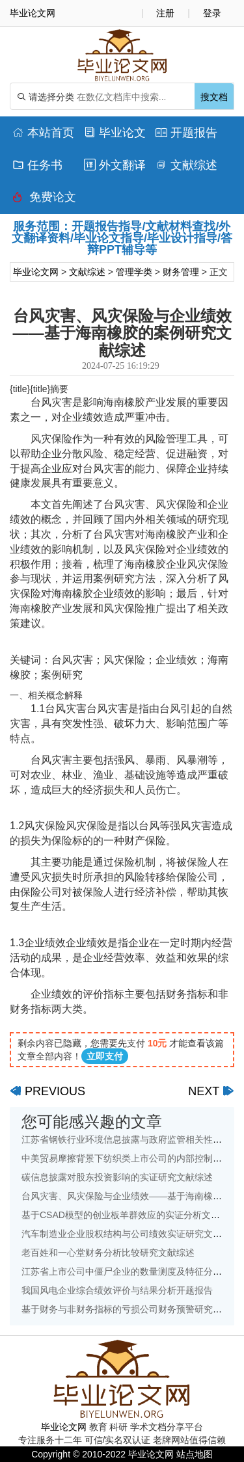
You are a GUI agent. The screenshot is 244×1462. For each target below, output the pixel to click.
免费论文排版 (44, 200)
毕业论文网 (36, 272)
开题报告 (186, 132)
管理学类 (134, 272)
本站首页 (43, 132)
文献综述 (186, 165)
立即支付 (105, 1056)
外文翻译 (115, 165)
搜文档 (214, 97)
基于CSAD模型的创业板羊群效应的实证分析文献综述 (129, 1215)
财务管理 (181, 272)
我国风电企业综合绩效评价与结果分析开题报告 (117, 1290)
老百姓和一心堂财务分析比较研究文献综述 (108, 1252)
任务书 (37, 165)
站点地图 (194, 1454)
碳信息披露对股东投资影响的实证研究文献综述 (117, 1177)
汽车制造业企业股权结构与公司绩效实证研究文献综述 (130, 1234)
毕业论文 (115, 132)
